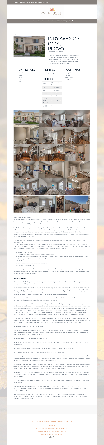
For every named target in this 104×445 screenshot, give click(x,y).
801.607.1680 (18, 2)
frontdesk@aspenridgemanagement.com (35, 2)
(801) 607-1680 (40, 428)
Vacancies (40, 421)
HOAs (47, 421)
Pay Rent (53, 421)
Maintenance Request (65, 421)
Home (33, 421)
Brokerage (52, 425)
